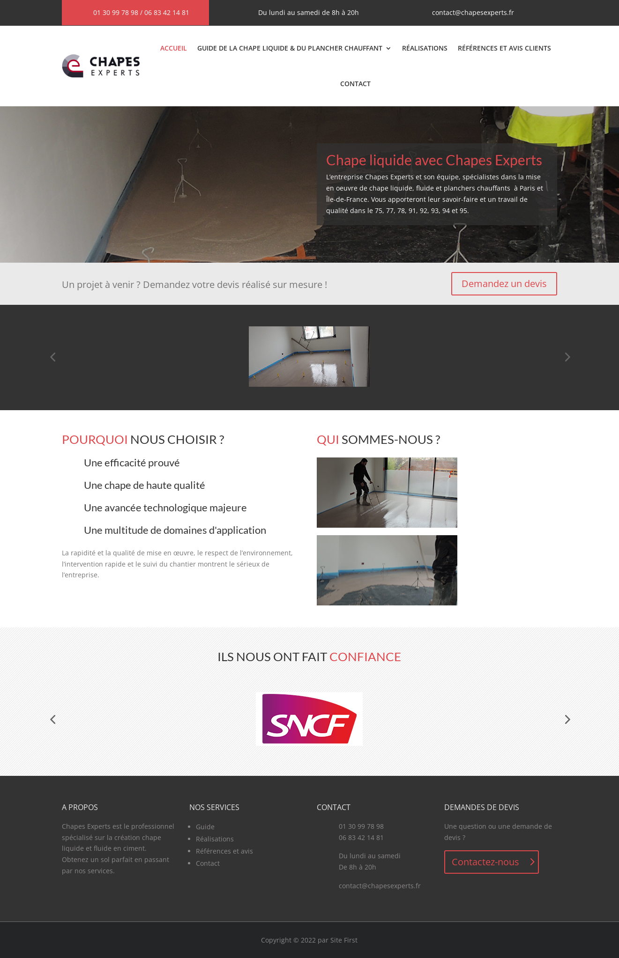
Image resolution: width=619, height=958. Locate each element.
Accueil (173, 48)
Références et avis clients (504, 48)
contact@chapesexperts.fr (473, 12)
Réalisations (424, 48)
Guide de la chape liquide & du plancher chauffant (289, 48)
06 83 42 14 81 (166, 12)
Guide (205, 826)
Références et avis (224, 851)
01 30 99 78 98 (115, 12)
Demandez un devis (504, 283)
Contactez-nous (485, 861)
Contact (355, 83)
